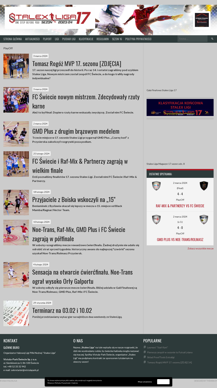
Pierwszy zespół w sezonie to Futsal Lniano (170, 352)
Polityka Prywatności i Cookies (66, 383)
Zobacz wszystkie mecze (201, 248)
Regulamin (103, 39)
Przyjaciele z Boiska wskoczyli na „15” (73, 199)
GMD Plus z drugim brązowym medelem (75, 130)
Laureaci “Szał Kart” (157, 347)
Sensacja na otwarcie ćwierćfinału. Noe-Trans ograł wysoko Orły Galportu (82, 276)
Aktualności (32, 39)
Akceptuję (163, 382)
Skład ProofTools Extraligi (160, 357)
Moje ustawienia (145, 382)
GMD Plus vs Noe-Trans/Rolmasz (180, 239)
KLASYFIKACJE (86, 39)
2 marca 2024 (180, 182)
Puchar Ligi (69, 39)
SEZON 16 (117, 39)
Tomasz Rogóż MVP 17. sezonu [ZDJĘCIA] (76, 63)
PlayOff (47, 39)
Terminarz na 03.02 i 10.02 (62, 310)
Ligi (57, 39)
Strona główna (12, 39)
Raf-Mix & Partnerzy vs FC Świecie (180, 205)
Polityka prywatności (138, 39)
